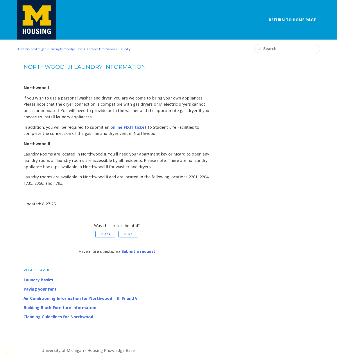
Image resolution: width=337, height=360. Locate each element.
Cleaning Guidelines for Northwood (58, 316)
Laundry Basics (38, 279)
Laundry (125, 49)
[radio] (105, 234)
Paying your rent (40, 289)
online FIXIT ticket (128, 127)
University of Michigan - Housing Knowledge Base (49, 49)
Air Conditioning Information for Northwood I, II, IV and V (80, 298)
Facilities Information (101, 49)
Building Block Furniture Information (59, 307)
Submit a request (138, 251)
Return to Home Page (292, 19)
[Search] (287, 48)
